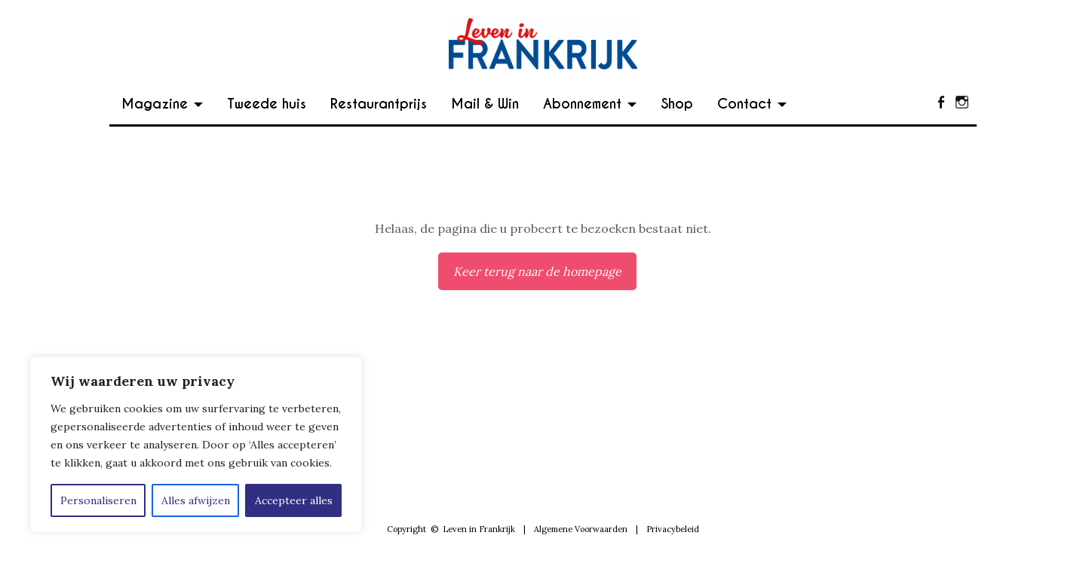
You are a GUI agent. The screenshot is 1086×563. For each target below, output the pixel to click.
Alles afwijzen (195, 500)
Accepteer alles (294, 500)
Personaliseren (98, 500)
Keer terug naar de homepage (537, 271)
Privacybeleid (672, 529)
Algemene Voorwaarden (580, 529)
